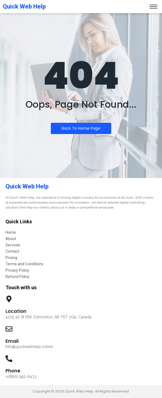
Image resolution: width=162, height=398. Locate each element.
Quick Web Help (27, 186)
